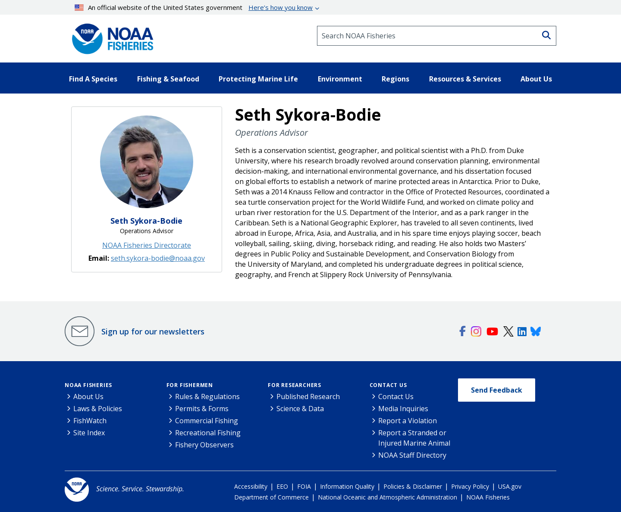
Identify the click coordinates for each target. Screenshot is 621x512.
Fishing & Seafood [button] (168, 79)
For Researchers (294, 385)
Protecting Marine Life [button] (258, 79)
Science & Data (300, 408)
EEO (282, 486)
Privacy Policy (470, 486)
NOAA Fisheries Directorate (146, 245)
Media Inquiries (403, 408)
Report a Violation (407, 420)
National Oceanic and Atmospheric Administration (387, 497)
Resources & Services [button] (465, 79)
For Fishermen (189, 385)
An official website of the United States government (194, 7)
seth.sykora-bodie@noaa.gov (158, 258)
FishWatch (90, 420)
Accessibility (250, 486)
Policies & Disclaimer (412, 486)
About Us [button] (536, 79)
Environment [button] (340, 79)
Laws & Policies (97, 408)
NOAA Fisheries (88, 385)
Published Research (308, 396)
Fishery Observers (204, 445)
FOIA (304, 486)
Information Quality (347, 486)
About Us (88, 396)
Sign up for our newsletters (152, 331)
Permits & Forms (202, 408)
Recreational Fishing (208, 432)
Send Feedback (496, 390)
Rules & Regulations (207, 396)
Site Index (89, 432)
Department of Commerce (271, 497)
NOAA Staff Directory (412, 455)
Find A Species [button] (93, 79)
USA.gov (509, 486)
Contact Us (388, 385)
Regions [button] (395, 79)
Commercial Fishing (206, 420)
